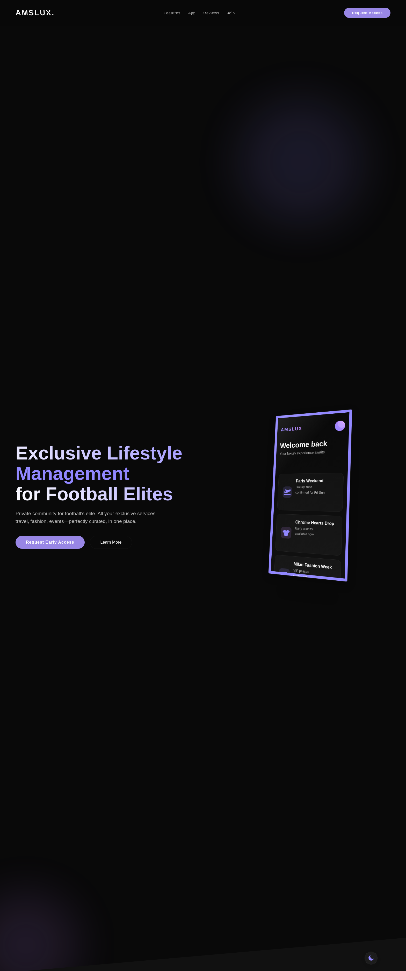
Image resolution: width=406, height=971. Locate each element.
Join (231, 13)
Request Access (367, 13)
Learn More (111, 544)
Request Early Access (50, 544)
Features (172, 13)
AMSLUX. (35, 13)
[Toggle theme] (371, 958)
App (192, 13)
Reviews (211, 13)
